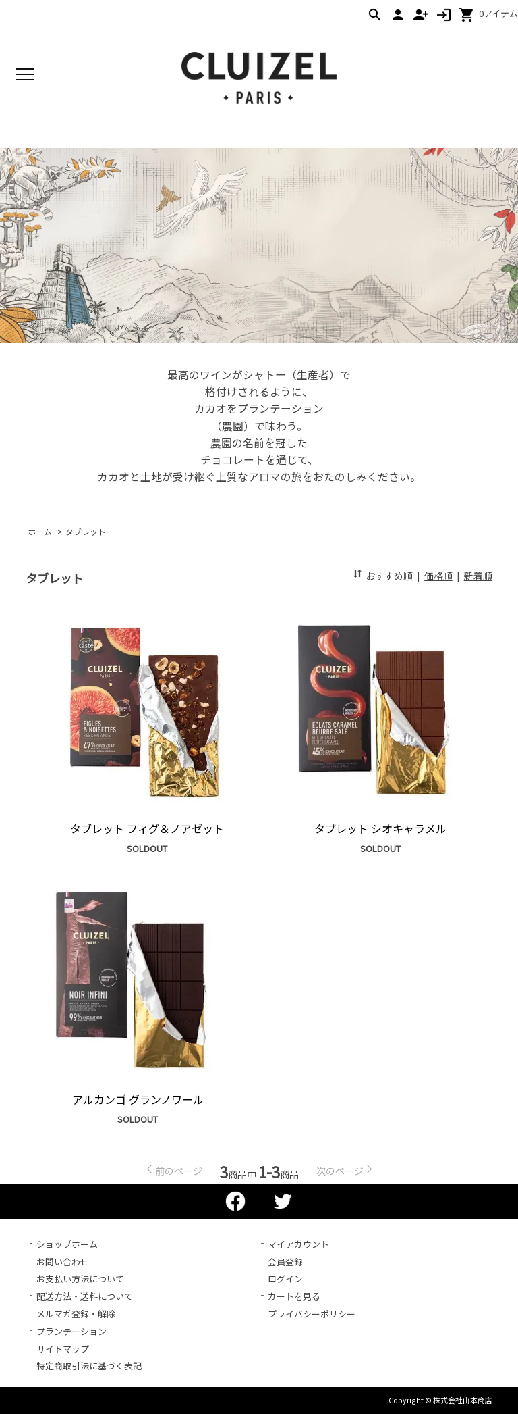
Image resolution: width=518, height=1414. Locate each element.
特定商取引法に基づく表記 (89, 1365)
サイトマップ (62, 1348)
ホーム (40, 531)
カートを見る (294, 1296)
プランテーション (71, 1331)
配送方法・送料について (84, 1296)
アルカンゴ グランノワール (138, 1099)
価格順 (438, 575)
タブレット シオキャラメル (380, 828)
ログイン (285, 1278)
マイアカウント (298, 1244)
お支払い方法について (80, 1278)
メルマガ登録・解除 (75, 1313)
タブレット (85, 531)
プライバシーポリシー (311, 1313)
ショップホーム (67, 1244)
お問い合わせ (62, 1261)
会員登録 (285, 1261)
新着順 (478, 575)
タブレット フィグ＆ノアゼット (147, 828)
